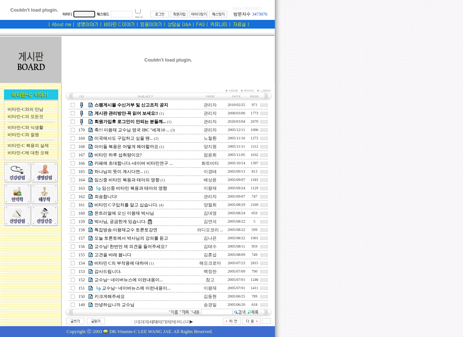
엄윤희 (210, 154)
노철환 (210, 138)
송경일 (210, 304)
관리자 (210, 105)
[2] (141, 322)
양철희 (210, 204)
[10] (178, 322)
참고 (210, 279)
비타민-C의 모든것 (25, 116)
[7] (163, 322)
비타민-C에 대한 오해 (28, 152)
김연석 (210, 221)
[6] (159, 322)
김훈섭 (210, 254)
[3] (146, 322)
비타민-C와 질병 (23, 134)
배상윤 (210, 179)
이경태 (210, 171)
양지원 (210, 146)
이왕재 (210, 188)
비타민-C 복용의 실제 (28, 145)
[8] (168, 322)
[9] (172, 322)
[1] (137, 322)
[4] (150, 322)
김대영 (210, 213)
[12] (186, 322)
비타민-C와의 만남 (25, 109)
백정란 (210, 271)
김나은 (210, 238)
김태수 (210, 246)
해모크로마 (210, 263)
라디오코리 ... (210, 229)
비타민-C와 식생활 (25, 127)
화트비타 (210, 163)
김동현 (210, 296)
